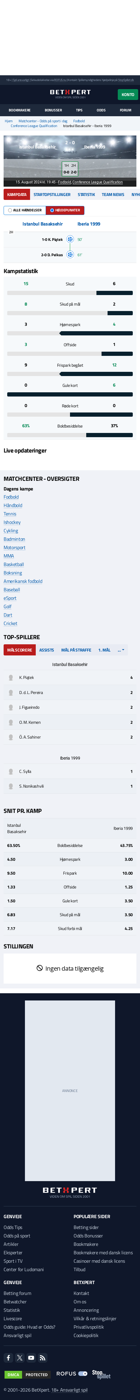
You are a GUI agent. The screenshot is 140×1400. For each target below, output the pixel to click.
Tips (79, 110)
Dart (8, 614)
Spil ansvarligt (21, 80)
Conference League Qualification (34, 125)
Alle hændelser (24, 210)
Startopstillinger (52, 194)
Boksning (13, 572)
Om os (80, 1301)
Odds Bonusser (88, 1235)
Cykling (11, 530)
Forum (125, 110)
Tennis (10, 513)
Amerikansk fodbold (23, 581)
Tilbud (79, 1269)
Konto (128, 94)
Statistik (86, 194)
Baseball (12, 589)
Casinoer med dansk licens (99, 1261)
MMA (9, 555)
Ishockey (12, 522)
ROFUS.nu (60, 80)
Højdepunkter (65, 210)
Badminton (14, 539)
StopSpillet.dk (126, 80)
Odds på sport (17, 1235)
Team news (113, 194)
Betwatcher (15, 1301)
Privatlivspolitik (89, 1326)
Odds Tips (13, 1227)
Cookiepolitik (86, 1335)
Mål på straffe (76, 650)
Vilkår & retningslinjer (95, 1318)
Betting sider (86, 1227)
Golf (7, 606)
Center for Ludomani (24, 1269)
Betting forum (17, 1293)
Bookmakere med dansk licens (103, 1252)
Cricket (10, 623)
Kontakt (81, 1293)
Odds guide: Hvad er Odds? (29, 1326)
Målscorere (19, 650)
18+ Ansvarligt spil (69, 1389)
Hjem (9, 121)
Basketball (14, 564)
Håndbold (13, 505)
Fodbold (78, 121)
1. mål (104, 650)
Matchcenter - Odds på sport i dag (43, 121)
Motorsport (15, 547)
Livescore (13, 1318)
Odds (101, 110)
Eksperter (13, 1252)
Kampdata (16, 194)
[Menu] (7, 94)
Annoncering (86, 1310)
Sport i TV (13, 1261)
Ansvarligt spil (17, 1335)
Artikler (11, 1244)
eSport (10, 598)
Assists (46, 650)
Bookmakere (20, 110)
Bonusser (53, 110)
